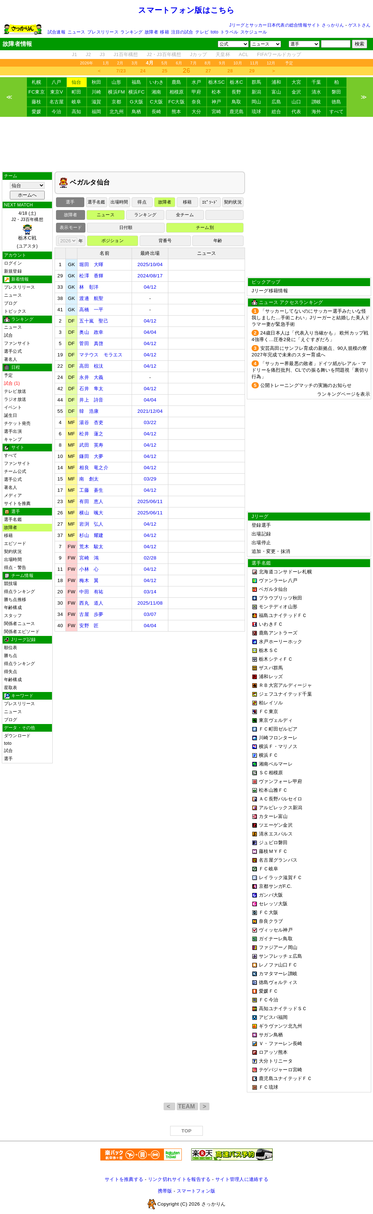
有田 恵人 (91, 501)
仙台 (76, 82)
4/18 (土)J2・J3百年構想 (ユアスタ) (27, 230)
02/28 (150, 558)
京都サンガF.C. (275, 886)
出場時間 (13, 559)
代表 (296, 111)
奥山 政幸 (91, 332)
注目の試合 (182, 32)
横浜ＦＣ (268, 755)
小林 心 (89, 569)
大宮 (296, 82)
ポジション (112, 240)
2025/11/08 (150, 603)
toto (214, 32)
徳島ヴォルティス (278, 982)
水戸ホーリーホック (280, 641)
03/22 (150, 422)
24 (143, 71)
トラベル (229, 32)
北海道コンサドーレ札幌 (285, 571)
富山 (276, 92)
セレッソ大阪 (273, 903)
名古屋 (56, 101)
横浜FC (136, 92)
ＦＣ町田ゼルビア (278, 729)
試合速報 (56, 32)
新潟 (256, 92)
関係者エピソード (22, 631)
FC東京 (36, 92)
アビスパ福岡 (273, 1017)
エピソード (15, 543)
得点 (141, 202)
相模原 (176, 92)
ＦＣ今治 (268, 1000)
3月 (135, 63)
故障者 (151, 32)
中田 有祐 (91, 591)
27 (208, 71)
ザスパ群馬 (271, 668)
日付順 (126, 227)
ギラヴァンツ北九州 (280, 1026)
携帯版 (165, 1191)
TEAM (187, 1106)
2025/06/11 (150, 501)
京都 (116, 101)
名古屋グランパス (278, 860)
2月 (120, 63)
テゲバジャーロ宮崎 (280, 1069)
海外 (316, 111)
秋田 (96, 82)
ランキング (131, 32)
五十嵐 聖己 (93, 321)
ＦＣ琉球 (268, 1087)
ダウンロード (17, 735)
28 (230, 71)
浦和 (276, 82)
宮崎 (216, 111)
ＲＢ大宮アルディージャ (285, 685)
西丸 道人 (91, 603)
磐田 (336, 92)
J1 (74, 54)
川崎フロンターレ (278, 737)
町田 (76, 92)
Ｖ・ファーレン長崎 (280, 1043)
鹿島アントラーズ (278, 633)
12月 (271, 63)
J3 (102, 54)
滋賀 (96, 101)
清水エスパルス (276, 834)
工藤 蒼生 (91, 490)
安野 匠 (89, 625)
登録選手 (261, 525)
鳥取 (236, 101)
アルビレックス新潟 (280, 807)
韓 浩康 (89, 411)
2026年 (86, 63)
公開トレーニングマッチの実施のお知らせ (306, 385)
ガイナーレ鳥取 (276, 938)
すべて (336, 111)
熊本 (176, 111)
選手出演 (13, 431)
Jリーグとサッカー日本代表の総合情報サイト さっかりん (286, 25)
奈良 (196, 101)
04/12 (150, 287)
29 (252, 71)
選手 (8, 758)
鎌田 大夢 (91, 456)
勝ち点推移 (15, 599)
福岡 (96, 111)
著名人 (10, 359)
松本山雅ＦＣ (273, 790)
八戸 (56, 82)
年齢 (217, 240)
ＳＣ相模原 (271, 772)
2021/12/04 (150, 411)
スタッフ (13, 615)
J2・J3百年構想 (164, 54)
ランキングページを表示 (343, 394)
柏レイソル (271, 702)
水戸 (196, 82)
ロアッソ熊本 (273, 1052)
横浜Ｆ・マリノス (278, 746)
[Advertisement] (186, 144)
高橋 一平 (91, 309)
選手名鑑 (13, 519)
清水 (316, 92)
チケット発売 (17, 423)
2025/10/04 (150, 264)
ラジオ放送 (15, 399)
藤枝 (36, 101)
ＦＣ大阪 (268, 912)
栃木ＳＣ (268, 650)
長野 (236, 92)
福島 (136, 82)
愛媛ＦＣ (268, 991)
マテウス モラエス (101, 354)
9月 (222, 63)
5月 (164, 63)
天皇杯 (223, 54)
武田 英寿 (91, 445)
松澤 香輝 (91, 275)
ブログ (10, 303)
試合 (8, 335)
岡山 (256, 101)
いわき (156, 82)
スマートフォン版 (196, 1191)
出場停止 (261, 542)
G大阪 (136, 101)
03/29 (150, 479)
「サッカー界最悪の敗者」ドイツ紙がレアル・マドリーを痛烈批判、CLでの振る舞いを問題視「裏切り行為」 (310, 370)
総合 (276, 111)
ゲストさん (359, 25)
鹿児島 (236, 111)
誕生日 (10, 415)
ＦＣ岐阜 (268, 868)
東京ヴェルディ (276, 720)
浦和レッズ (271, 676)
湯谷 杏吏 (91, 422)
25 (165, 71)
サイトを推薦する (124, 1179)
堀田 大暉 (91, 264)
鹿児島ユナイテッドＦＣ (285, 1078)
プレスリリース (103, 32)
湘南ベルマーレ (276, 764)
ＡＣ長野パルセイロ (280, 799)
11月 (254, 63)
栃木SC (216, 82)
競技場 (10, 583)
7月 (193, 63)
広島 (276, 101)
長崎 (156, 111)
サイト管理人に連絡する (241, 1179)
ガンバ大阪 (271, 895)
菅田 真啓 (91, 343)
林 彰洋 (89, 287)
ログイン (13, 263)
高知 (76, 111)
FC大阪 (176, 101)
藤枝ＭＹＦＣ (273, 851)
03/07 (150, 614)
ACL (243, 54)
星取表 (10, 687)
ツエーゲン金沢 (276, 825)
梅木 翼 (89, 580)
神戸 (216, 101)
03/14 (150, 591)
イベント (13, 407)
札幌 (36, 82)
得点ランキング (19, 591)
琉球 (256, 111)
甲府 (196, 92)
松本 (216, 92)
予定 (289, 63)
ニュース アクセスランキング (291, 302)
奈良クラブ (271, 921)
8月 (208, 63)
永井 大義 (91, 377)
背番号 (165, 240)
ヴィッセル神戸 (276, 930)
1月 (106, 63)
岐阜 (76, 101)
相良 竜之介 (93, 467)
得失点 (10, 671)
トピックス (15, 311)
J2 (88, 54)
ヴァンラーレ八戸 (278, 580)
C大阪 (156, 101)
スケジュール (253, 32)
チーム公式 (15, 471)
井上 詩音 (91, 400)
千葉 (316, 82)
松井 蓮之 (91, 433)
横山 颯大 (91, 512)
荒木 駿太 (91, 546)
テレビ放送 (15, 391)
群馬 (256, 82)
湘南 (156, 92)
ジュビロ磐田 (273, 842)
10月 (237, 63)
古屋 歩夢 (91, 614)
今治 (56, 111)
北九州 (116, 111)
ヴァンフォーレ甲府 (280, 781)
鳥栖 (136, 111)
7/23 (121, 71)
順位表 (10, 647)
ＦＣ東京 (268, 711)
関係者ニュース (19, 623)
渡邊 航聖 (91, 298)
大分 (196, 111)
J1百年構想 (125, 54)
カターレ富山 (273, 816)
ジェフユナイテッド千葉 (285, 694)
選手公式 (13, 351)
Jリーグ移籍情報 (270, 290)
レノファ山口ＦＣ (278, 965)
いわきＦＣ (271, 624)
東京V (56, 92)
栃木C (236, 82)
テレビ (202, 32)
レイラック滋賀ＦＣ (280, 877)
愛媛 (36, 111)
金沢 (296, 92)
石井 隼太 (91, 388)
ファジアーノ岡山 (278, 947)
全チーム (185, 214)
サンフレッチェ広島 (280, 956)
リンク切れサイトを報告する (179, 1179)
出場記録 (261, 534)
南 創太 (89, 479)
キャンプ (13, 439)
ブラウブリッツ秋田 (280, 598)
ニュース (76, 32)
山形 (116, 82)
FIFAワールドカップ (279, 54)
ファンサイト (17, 343)
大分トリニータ (276, 1061)
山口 (296, 101)
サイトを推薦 (17, 503)
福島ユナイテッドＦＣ (283, 615)
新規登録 (13, 271)
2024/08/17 (150, 275)
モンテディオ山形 (278, 606)
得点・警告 (15, 567)
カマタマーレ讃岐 (278, 973)
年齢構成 (13, 607)
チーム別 (205, 227)
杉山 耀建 (91, 535)
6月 (179, 63)
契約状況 (13, 551)
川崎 (96, 92)
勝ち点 (10, 655)
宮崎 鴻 (89, 558)
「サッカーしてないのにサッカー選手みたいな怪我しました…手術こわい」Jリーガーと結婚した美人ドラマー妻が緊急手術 (311, 317)
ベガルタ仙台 (273, 589)
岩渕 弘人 (91, 524)
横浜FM (116, 92)
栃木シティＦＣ (276, 659)
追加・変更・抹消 (271, 551)
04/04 (150, 332)
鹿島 (176, 82)
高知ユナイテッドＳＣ (283, 1008)
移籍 (164, 32)
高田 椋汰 (91, 366)
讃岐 (316, 101)
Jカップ (198, 54)
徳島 (336, 101)
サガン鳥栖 (271, 1034)
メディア (13, 495)
